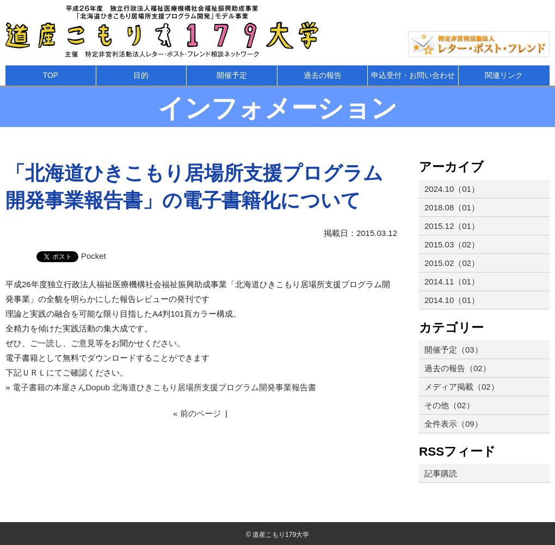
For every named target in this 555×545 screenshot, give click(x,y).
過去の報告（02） (457, 368)
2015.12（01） (451, 226)
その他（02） (449, 405)
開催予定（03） (453, 349)
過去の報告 (323, 75)
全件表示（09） (453, 423)
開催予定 (232, 75)
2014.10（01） (451, 300)
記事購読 (440, 473)
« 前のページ (197, 413)
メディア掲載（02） (461, 386)
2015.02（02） (451, 263)
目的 (141, 75)
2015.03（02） (451, 244)
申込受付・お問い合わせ (413, 75)
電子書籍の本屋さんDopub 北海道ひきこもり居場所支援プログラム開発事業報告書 (164, 387)
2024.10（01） (451, 188)
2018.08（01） (451, 207)
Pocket (93, 256)
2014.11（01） (451, 281)
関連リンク (504, 75)
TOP (50, 75)
